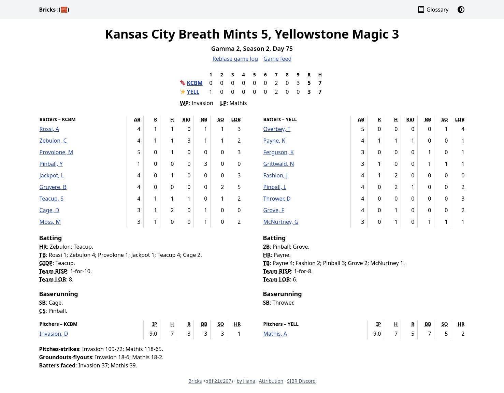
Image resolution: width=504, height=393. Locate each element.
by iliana (245, 381)
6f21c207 (219, 381)
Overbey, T (277, 129)
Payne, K (274, 140)
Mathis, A (275, 333)
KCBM (194, 83)
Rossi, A (49, 129)
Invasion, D (54, 333)
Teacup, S (51, 198)
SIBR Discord (301, 381)
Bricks (54, 9)
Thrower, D (277, 198)
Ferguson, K (278, 152)
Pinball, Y (51, 164)
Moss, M (50, 221)
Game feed (277, 58)
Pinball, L (275, 187)
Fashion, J (275, 175)
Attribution (271, 381)
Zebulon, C (53, 140)
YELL (193, 92)
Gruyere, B (53, 187)
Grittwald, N (278, 164)
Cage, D (49, 210)
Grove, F (273, 210)
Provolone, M (56, 152)
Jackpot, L (52, 175)
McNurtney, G (281, 221)
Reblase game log (235, 58)
